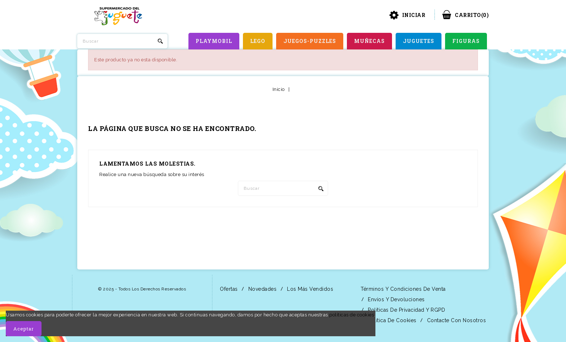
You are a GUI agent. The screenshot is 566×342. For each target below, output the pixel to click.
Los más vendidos (310, 289)
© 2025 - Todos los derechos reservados (142, 288)
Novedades (262, 289)
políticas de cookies (351, 314)
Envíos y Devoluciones (395, 299)
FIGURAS (466, 41)
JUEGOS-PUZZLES (309, 41)
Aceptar (23, 328)
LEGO (257, 41)
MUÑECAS (369, 41)
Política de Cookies (391, 320)
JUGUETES (418, 41)
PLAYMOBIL (214, 41)
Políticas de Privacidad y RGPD (405, 310)
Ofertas (228, 289)
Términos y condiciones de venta (402, 289)
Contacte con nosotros (455, 320)
